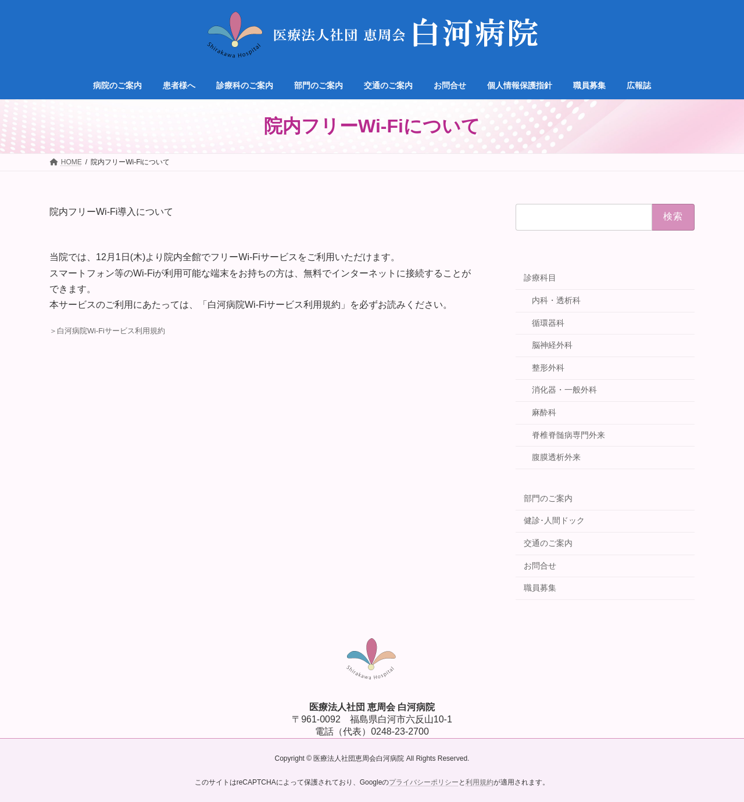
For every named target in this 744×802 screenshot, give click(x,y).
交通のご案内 (548, 543)
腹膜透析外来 (556, 457)
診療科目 (540, 277)
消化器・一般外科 (564, 389)
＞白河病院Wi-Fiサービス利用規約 (107, 330)
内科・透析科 (556, 300)
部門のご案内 (548, 498)
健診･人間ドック (554, 520)
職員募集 (540, 587)
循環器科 (548, 323)
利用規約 (479, 782)
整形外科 (548, 367)
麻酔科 (544, 412)
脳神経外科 (552, 345)
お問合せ (540, 565)
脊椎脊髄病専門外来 (568, 435)
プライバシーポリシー (424, 782)
